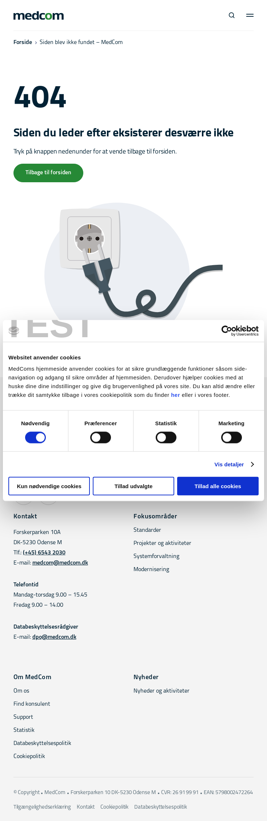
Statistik (24, 730)
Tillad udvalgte (134, 486)
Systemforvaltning (156, 556)
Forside (22, 42)
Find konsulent (31, 704)
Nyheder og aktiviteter (162, 691)
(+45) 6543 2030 (44, 553)
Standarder (147, 530)
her (175, 395)
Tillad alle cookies (218, 486)
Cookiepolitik (29, 757)
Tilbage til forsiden (48, 173)
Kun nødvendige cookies (49, 486)
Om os (21, 691)
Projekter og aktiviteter (162, 543)
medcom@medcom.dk (60, 563)
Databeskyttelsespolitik (42, 743)
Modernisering (151, 570)
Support (23, 717)
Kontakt (86, 807)
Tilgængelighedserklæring (42, 807)
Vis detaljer (229, 464)
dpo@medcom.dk (54, 637)
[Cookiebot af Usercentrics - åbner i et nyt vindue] (227, 330)
